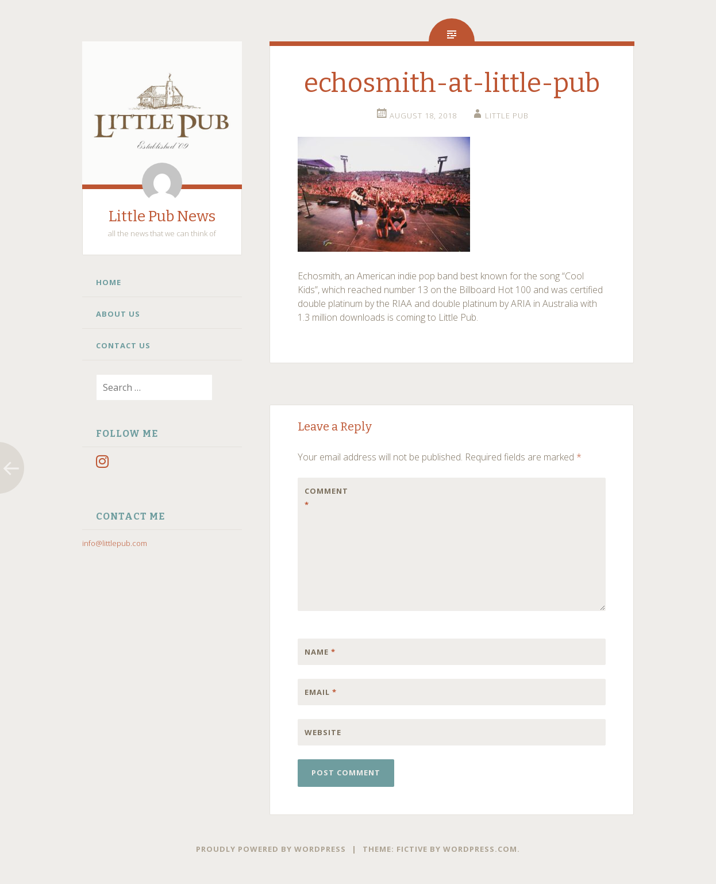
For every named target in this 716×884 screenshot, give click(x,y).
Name (320, 652)
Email (321, 692)
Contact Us (123, 345)
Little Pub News (162, 216)
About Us (118, 314)
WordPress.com (480, 849)
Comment (326, 498)
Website (323, 732)
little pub (507, 115)
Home (108, 282)
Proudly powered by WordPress (271, 849)
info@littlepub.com (114, 543)
